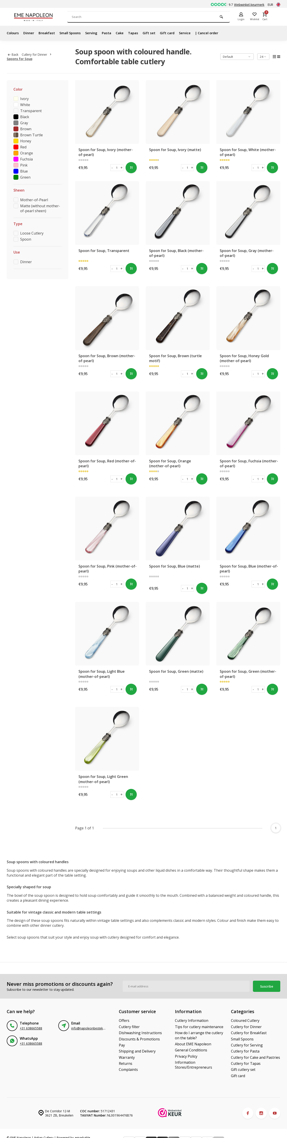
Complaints (128, 1069)
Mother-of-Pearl (34, 199)
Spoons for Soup (19, 59)
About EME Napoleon (193, 1044)
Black (24, 116)
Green (25, 177)
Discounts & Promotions (139, 1039)
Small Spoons (73, 32)
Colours (13, 32)
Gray (24, 122)
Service (194, 32)
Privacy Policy (186, 1056)
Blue (24, 171)
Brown (25, 128)
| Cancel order (217, 32)
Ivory (24, 98)
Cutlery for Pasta (245, 1051)
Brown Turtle (31, 134)
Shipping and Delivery (137, 1051)
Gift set (156, 32)
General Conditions (191, 1050)
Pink (24, 165)
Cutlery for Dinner (37, 54)
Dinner (30, 32)
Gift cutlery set (243, 1069)
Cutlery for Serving (247, 1045)
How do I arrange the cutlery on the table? (199, 1035)
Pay (122, 1045)
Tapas (140, 32)
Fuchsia (26, 159)
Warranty (127, 1057)
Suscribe (266, 986)
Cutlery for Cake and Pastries (255, 1057)
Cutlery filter (129, 1026)
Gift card (175, 32)
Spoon (25, 239)
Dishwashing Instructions (140, 1032)
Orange (26, 153)
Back (13, 54)
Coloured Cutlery (245, 1020)
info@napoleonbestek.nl (88, 1028)
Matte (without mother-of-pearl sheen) (40, 208)
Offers (124, 1020)
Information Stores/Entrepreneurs (193, 1065)
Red (23, 147)
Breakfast (49, 32)
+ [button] (121, 167)
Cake (126, 32)
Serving (96, 32)
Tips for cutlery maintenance (199, 1026)
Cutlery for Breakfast (249, 1032)
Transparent (31, 110)
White (25, 104)
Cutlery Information (191, 1020)
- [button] (112, 167)
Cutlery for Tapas (246, 1063)
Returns (125, 1063)
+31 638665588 (31, 1028)
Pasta (112, 32)
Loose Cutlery (31, 233)
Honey (25, 141)
